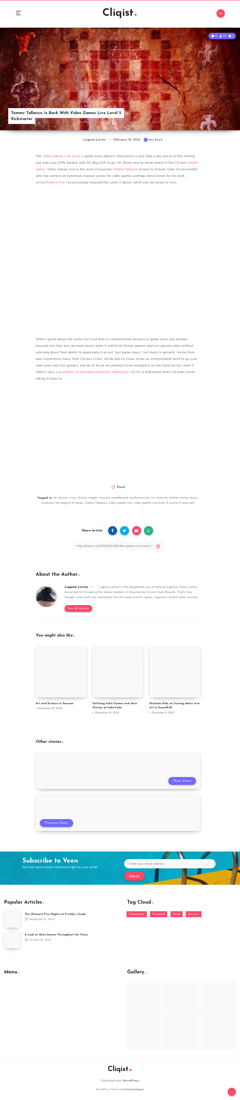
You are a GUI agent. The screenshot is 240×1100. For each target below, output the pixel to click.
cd (55, 498)
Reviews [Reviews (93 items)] (193, 914)
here (173, 182)
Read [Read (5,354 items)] (176, 914)
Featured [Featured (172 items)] (158, 914)
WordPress (131, 1081)
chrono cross (67, 498)
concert (104, 498)
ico (153, 498)
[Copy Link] (118, 546)
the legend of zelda (69, 503)
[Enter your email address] (170, 863)
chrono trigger (88, 498)
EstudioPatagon (133, 1089)
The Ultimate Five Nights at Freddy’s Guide (55, 914)
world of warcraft (182, 503)
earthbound (120, 498)
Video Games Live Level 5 (63, 156)
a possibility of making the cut (95, 372)
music (194, 498)
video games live (120, 503)
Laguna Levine (76, 587)
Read (121, 487)
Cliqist (120, 13)
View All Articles (78, 608)
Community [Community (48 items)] (136, 914)
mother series (178, 498)
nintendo (47, 503)
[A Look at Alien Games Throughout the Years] (12, 940)
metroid (162, 498)
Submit (134, 876)
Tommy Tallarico (125, 169)
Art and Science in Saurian (55, 703)
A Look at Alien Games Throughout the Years (56, 934)
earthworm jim (139, 498)
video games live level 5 (151, 503)
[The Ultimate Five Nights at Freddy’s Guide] (12, 919)
